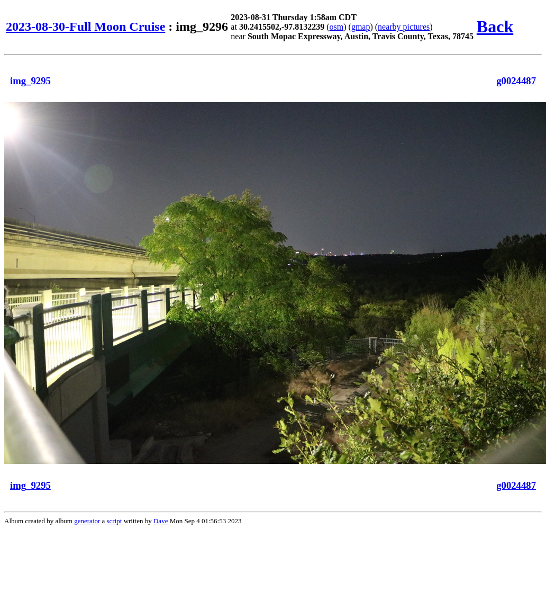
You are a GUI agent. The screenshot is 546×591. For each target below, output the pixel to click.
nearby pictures (404, 26)
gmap (360, 26)
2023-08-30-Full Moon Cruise (85, 26)
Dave (160, 521)
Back (495, 26)
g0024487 (516, 80)
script (114, 521)
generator (87, 521)
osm (337, 26)
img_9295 (30, 80)
